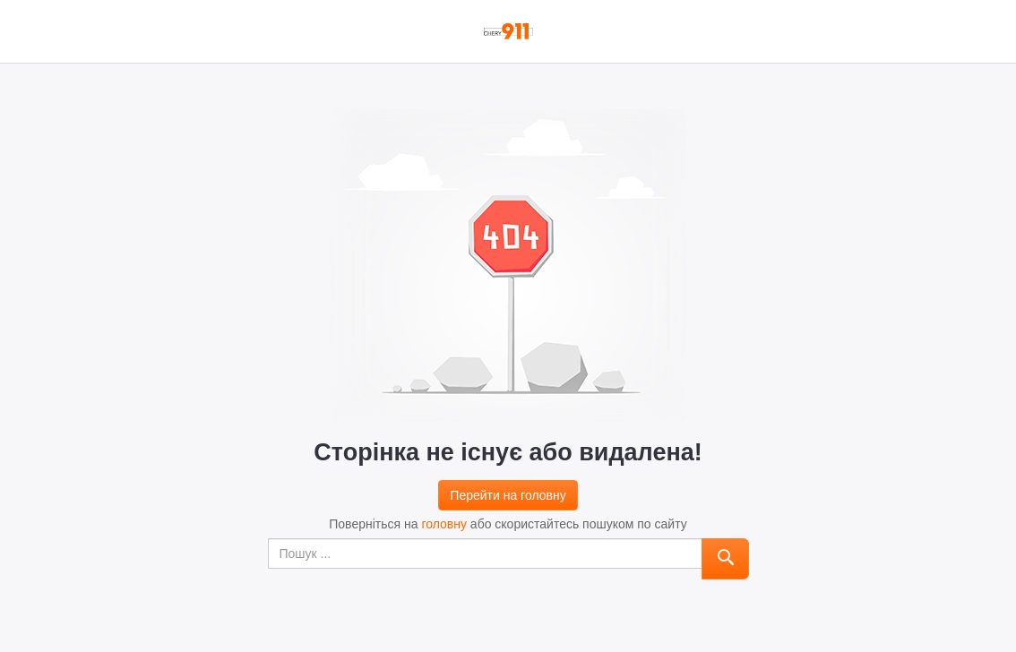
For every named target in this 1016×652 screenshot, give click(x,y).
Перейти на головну (507, 495)
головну (444, 524)
